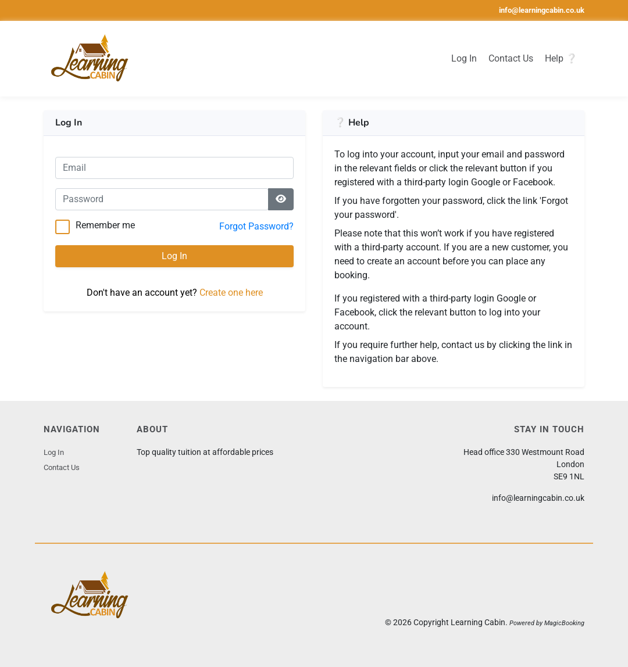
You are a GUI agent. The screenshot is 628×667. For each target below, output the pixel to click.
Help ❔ (561, 58)
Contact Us (510, 58)
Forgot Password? (256, 226)
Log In (464, 58)
